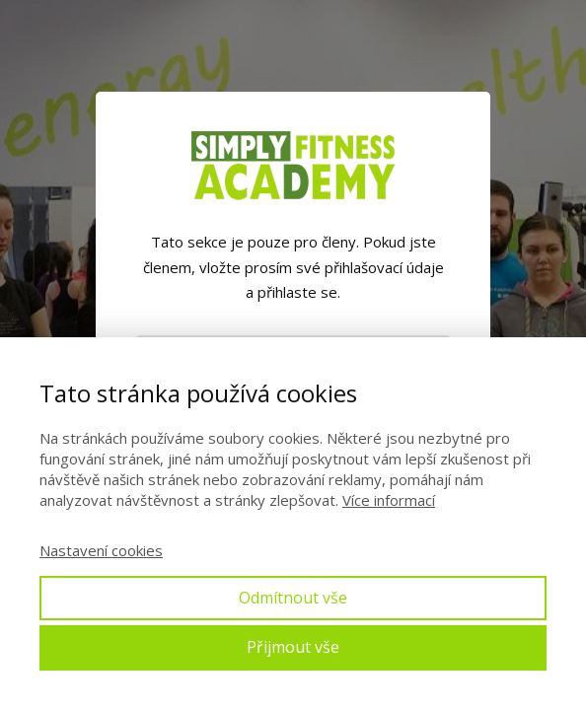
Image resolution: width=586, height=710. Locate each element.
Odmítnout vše (293, 597)
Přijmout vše (293, 647)
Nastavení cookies (101, 550)
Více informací (388, 500)
